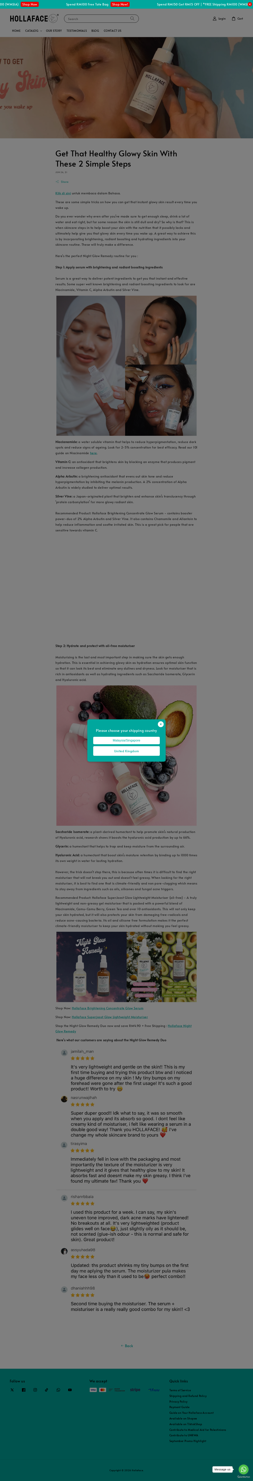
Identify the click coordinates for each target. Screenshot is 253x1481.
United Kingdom (126, 751)
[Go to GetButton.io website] (243, 1477)
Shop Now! (124, 4)
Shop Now (33, 4)
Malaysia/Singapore (126, 740)
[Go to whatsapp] (243, 1469)
